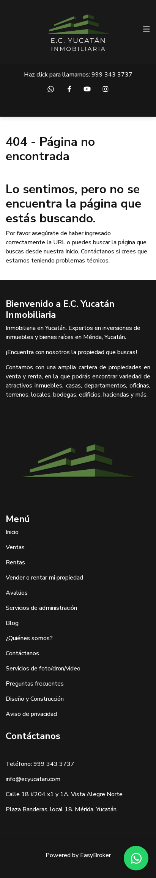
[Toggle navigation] (146, 29)
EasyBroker (95, 855)
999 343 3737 (111, 74)
